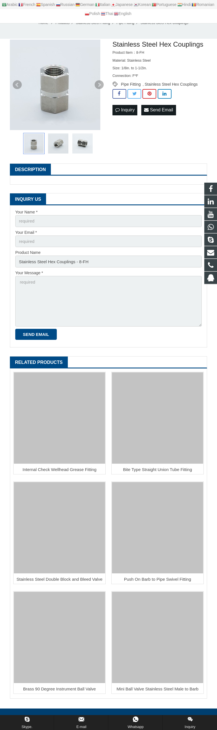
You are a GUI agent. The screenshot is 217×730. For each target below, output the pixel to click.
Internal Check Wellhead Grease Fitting (60, 470)
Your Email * (26, 238)
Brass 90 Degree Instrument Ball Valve (59, 690)
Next (99, 91)
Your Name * (26, 218)
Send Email (158, 116)
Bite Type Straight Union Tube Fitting (157, 470)
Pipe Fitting (131, 90)
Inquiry (124, 116)
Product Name (27, 258)
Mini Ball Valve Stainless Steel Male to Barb (158, 690)
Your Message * (29, 277)
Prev (17, 91)
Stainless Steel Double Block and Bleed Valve (59, 580)
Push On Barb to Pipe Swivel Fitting (157, 580)
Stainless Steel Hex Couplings (171, 90)
